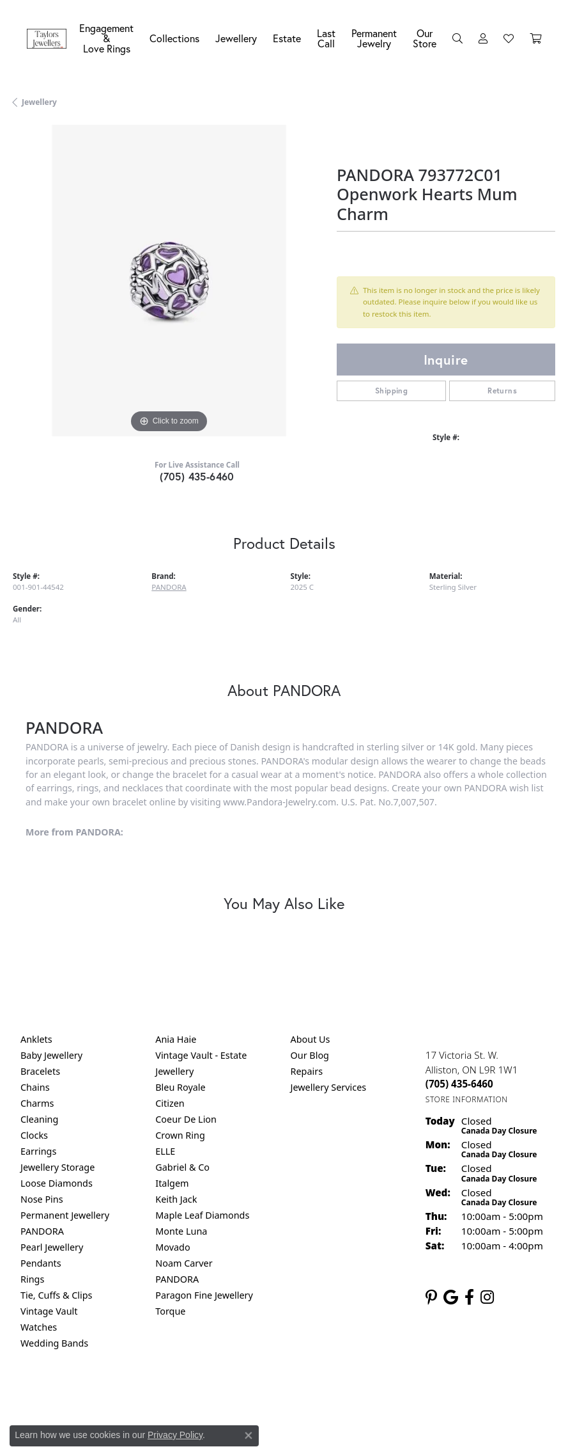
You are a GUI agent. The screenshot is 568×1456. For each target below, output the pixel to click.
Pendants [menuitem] (40, 1263)
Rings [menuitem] (32, 1279)
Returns (502, 390)
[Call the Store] (459, 1083)
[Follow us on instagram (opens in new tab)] (487, 1297)
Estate (287, 38)
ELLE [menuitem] (165, 1151)
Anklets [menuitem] (36, 1039)
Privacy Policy (221, 1396)
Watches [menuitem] (38, 1327)
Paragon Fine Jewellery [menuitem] (204, 1295)
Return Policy (157, 1396)
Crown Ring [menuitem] (180, 1135)
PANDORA (168, 587)
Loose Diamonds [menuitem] (56, 1183)
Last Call (326, 38)
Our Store (424, 38)
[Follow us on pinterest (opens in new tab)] (431, 1297)
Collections (174, 38)
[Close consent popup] (248, 1435)
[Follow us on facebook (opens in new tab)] (469, 1297)
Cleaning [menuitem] (39, 1119)
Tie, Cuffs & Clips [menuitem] (56, 1295)
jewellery (39, 102)
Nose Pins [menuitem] (41, 1199)
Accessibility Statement (391, 1396)
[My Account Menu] (483, 38)
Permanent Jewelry (374, 38)
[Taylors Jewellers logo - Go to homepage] (49, 39)
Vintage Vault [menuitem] (48, 1311)
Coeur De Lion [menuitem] (186, 1119)
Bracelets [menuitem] (40, 1071)
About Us (310, 1039)
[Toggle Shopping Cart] (535, 38)
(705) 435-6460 (197, 476)
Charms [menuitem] (37, 1103)
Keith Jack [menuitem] (176, 1199)
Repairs (307, 1071)
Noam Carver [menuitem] (183, 1263)
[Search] (457, 38)
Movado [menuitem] (172, 1247)
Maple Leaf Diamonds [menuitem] (202, 1215)
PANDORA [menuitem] (42, 1231)
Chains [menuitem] (35, 1087)
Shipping (391, 390)
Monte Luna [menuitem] (181, 1231)
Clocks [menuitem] (34, 1135)
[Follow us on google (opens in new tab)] (450, 1297)
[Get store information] (467, 1099)
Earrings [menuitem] (38, 1151)
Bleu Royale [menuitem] (180, 1087)
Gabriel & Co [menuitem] (182, 1167)
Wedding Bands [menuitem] (54, 1343)
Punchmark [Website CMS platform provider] (307, 1433)
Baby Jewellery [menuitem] (51, 1055)
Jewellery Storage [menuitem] (57, 1167)
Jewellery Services (329, 1087)
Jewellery (236, 38)
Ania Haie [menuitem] (175, 1039)
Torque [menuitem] (170, 1311)
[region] (168, 280)
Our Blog (310, 1055)
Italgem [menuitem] (171, 1183)
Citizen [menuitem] (170, 1103)
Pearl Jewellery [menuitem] (51, 1247)
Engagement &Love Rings (106, 38)
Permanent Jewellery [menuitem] (64, 1215)
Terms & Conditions (297, 1396)
